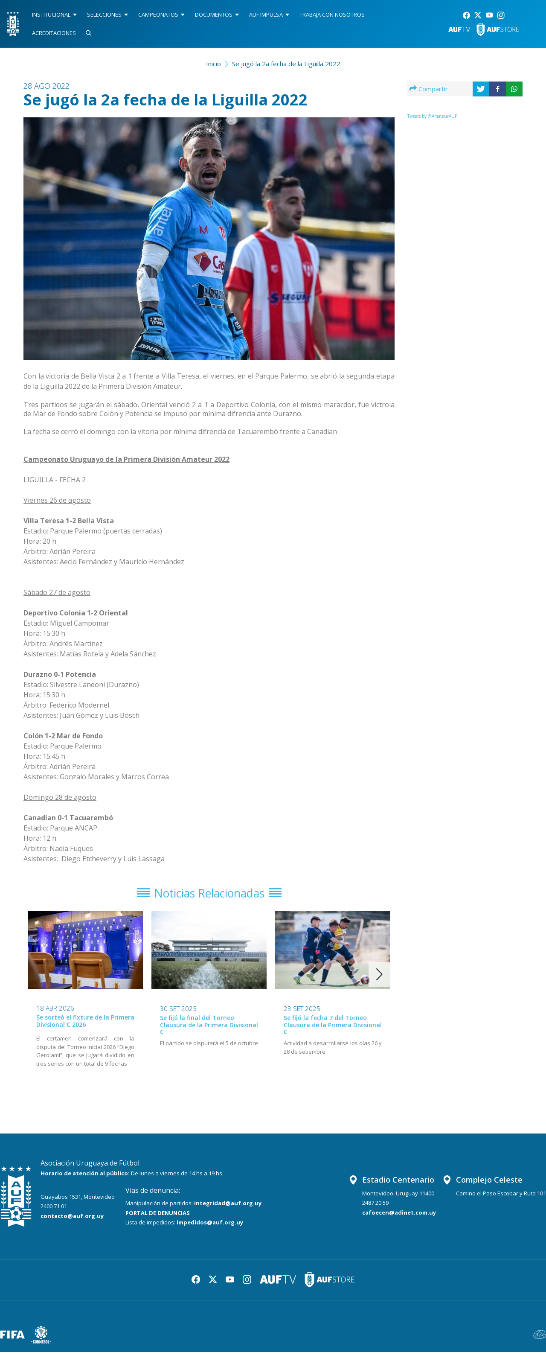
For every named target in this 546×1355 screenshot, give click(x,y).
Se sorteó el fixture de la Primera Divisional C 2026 (85, 1024)
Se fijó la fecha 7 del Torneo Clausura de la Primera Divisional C (333, 1028)
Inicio (213, 63)
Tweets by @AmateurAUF (432, 116)
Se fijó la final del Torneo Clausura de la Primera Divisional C (209, 1028)
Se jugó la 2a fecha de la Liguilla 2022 (286, 63)
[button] (379, 977)
